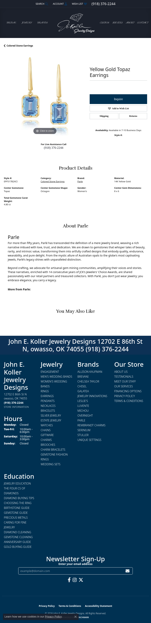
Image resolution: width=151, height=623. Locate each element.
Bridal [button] (11, 23)
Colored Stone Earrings (20, 45)
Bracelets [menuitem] (48, 410)
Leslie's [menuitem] (82, 401)
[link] (103, 4)
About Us (121, 372)
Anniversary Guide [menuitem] (17, 542)
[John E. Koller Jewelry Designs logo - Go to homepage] (75, 23)
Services (117, 23)
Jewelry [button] (27, 23)
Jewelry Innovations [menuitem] (92, 396)
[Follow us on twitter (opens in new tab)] (81, 580)
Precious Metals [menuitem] (16, 517)
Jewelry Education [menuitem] (17, 483)
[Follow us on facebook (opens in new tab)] (69, 580)
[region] (45, 94)
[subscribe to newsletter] (127, 570)
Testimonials (123, 376)
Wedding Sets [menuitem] (51, 464)
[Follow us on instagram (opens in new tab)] (75, 580)
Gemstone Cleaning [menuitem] (18, 537)
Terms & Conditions (128, 401)
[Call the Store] (13, 402)
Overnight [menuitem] (85, 415)
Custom (104, 23)
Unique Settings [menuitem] (89, 440)
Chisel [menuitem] (82, 386)
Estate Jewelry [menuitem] (51, 420)
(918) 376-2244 (53, 147)
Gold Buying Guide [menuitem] (18, 547)
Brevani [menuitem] (83, 376)
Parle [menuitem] (81, 420)
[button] (41, 4)
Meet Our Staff (125, 381)
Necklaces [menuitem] (48, 406)
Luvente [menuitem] (83, 406)
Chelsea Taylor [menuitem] (88, 381)
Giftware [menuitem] (47, 435)
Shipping (104, 116)
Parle (80, 181)
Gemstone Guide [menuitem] (16, 513)
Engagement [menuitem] (50, 372)
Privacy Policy (124, 396)
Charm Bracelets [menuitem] (53, 449)
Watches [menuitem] (47, 425)
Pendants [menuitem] (48, 401)
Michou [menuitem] (83, 410)
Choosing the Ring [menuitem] (17, 503)
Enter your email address (75, 564)
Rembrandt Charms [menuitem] (91, 425)
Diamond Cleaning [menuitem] (17, 532)
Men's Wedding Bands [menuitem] (56, 376)
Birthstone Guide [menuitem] (17, 508)
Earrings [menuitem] (47, 396)
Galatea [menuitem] (83, 391)
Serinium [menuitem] (83, 430)
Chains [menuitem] (46, 430)
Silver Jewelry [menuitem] (51, 415)
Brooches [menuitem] (48, 445)
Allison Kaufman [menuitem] (89, 372)
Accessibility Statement (98, 606)
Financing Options (128, 391)
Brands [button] (42, 23)
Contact (142, 23)
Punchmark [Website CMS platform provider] (82, 617)
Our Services (123, 386)
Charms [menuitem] (46, 440)
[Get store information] (16, 407)
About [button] (130, 23)
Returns (133, 116)
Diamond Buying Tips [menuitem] (19, 498)
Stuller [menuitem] (83, 435)
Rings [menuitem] (45, 391)
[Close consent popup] (75, 617)
